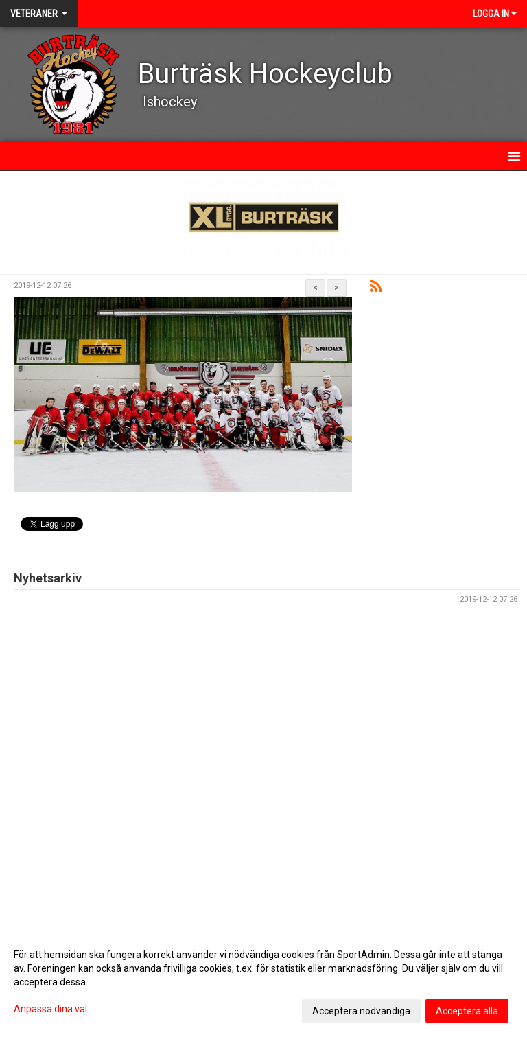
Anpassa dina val (50, 1008)
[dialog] (263, 982)
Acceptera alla (467, 1010)
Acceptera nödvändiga (361, 1010)
